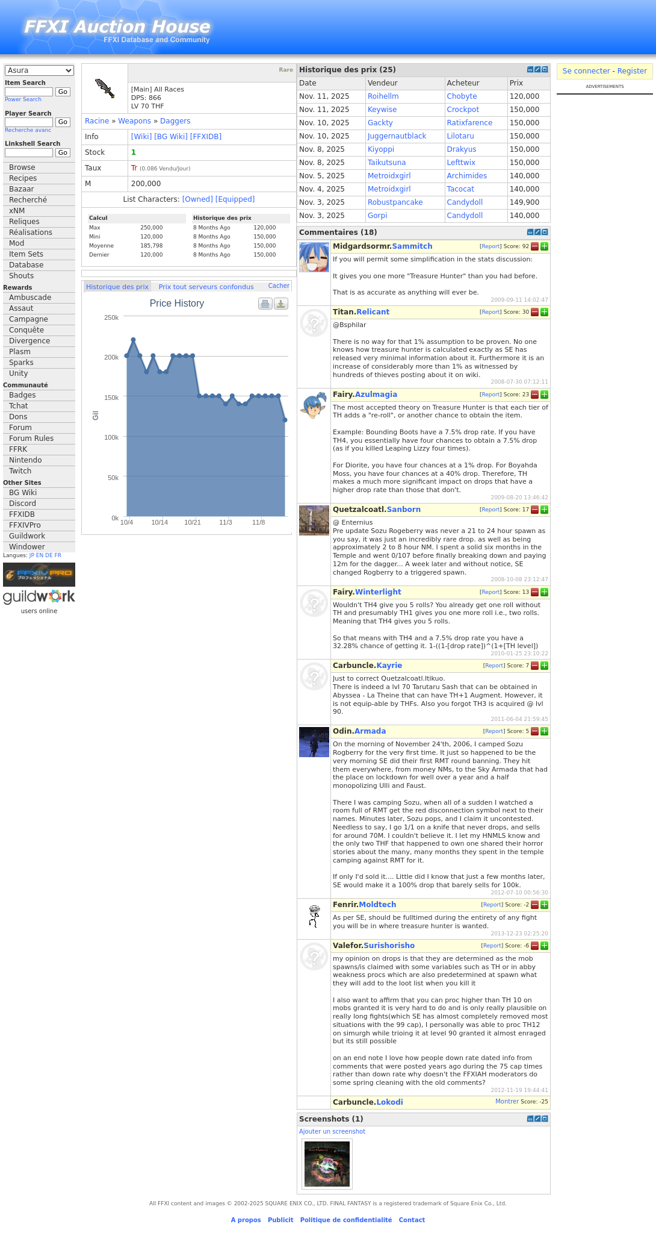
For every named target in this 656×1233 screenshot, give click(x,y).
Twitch (20, 471)
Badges (22, 395)
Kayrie (389, 665)
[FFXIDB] (205, 137)
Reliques (24, 221)
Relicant (372, 312)
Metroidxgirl (389, 176)
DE (49, 555)
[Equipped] (235, 199)
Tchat (18, 406)
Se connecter (586, 71)
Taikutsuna (387, 162)
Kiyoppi (381, 149)
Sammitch (412, 246)
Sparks (21, 362)
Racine (97, 121)
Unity (18, 373)
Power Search (23, 99)
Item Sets (26, 254)
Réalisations (30, 232)
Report (490, 246)
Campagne (28, 319)
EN (39, 555)
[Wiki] (141, 137)
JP (31, 555)
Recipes (23, 178)
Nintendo (25, 460)
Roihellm (383, 96)
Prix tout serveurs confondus (206, 287)
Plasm (20, 352)
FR (58, 555)
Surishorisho (389, 945)
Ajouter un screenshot (332, 1131)
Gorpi (378, 215)
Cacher (278, 285)
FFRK (18, 449)
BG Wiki (23, 493)
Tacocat (460, 189)
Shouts (21, 276)
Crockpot (463, 109)
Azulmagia (376, 394)
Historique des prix (117, 287)
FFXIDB (22, 514)
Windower (27, 547)
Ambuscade (30, 297)
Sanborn (404, 509)
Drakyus (462, 149)
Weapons (134, 121)
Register (632, 71)
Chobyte (462, 96)
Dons (18, 417)
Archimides (467, 176)
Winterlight (378, 592)
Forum (20, 427)
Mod (16, 243)
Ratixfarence (470, 123)
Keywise (382, 109)
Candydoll (465, 202)
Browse (22, 167)
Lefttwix (461, 162)
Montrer (507, 1101)
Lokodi (389, 1102)
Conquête (26, 330)
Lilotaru (460, 136)
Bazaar (21, 189)
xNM (17, 211)
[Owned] (197, 199)
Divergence (29, 341)
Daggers (175, 121)
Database (26, 265)
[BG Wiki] (171, 137)
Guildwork (27, 536)
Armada (370, 731)
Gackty (380, 123)
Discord (22, 503)
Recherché (28, 200)
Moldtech (377, 905)
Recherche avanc (28, 130)
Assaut (21, 308)
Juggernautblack (397, 136)
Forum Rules (31, 438)
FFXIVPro (25, 525)
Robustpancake (395, 202)
